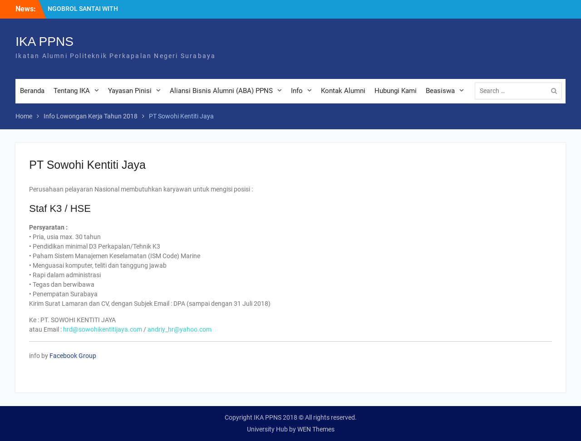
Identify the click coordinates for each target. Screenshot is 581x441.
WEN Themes (316, 429)
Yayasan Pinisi (130, 91)
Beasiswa (440, 91)
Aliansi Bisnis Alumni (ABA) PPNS (221, 91)
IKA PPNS (44, 41)
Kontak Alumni (343, 91)
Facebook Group (72, 355)
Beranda (32, 91)
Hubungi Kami (395, 91)
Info (297, 91)
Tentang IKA (72, 91)
